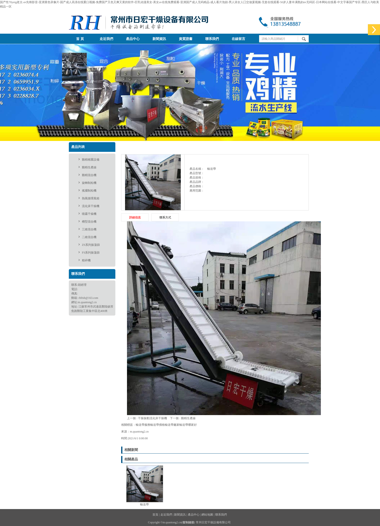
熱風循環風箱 (90, 198)
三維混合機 (89, 229)
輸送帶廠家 (172, 424)
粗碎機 (86, 260)
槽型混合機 (89, 221)
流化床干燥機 (90, 206)
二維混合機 (89, 237)
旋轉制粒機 (89, 183)
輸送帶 (305, 147)
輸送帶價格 (157, 424)
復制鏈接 (188, 522)
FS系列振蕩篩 (91, 252)
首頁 (255, 147)
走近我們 (106, 39)
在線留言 (238, 39)
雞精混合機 (89, 175)
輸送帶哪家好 (188, 424)
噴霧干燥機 (89, 214)
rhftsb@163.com (88, 298)
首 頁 (80, 39)
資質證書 (185, 39)
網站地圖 (207, 514)
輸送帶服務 (143, 424)
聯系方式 (165, 217)
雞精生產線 (89, 167)
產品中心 (133, 39)
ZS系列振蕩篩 (91, 245)
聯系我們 (212, 39)
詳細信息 (135, 217)
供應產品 (269, 147)
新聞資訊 (159, 39)
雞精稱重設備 (90, 159)
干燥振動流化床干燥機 (152, 418)
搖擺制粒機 (89, 190)
